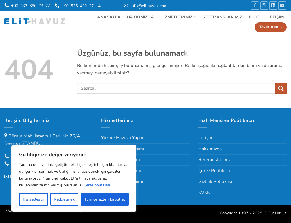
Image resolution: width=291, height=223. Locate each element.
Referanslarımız (222, 17)
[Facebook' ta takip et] (255, 5)
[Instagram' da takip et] (264, 5)
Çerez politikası (97, 185)
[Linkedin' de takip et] (273, 5)
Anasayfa (108, 17)
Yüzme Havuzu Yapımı (123, 138)
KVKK (204, 192)
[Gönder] (281, 88)
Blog (254, 17)
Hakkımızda (140, 17)
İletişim (275, 17)
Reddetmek (64, 199)
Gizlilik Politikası (215, 181)
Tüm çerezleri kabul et (104, 199)
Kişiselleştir (33, 199)
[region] (73, 178)
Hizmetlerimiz (178, 17)
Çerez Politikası (214, 171)
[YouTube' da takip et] (282, 5)
